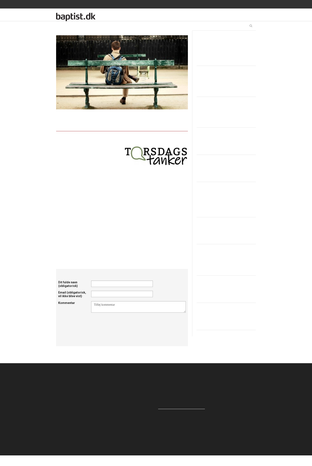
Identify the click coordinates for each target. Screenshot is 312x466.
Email (72, 294)
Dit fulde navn (68, 284)
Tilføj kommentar (138, 307)
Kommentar (66, 303)
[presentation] (123, 323)
